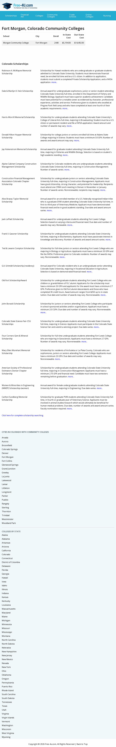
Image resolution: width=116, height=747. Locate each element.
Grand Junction (8, 468)
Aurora (5, 441)
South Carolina (8, 694)
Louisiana (6, 605)
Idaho (4, 585)
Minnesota (7, 624)
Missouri (6, 628)
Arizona (5, 546)
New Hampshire (9, 651)
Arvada (5, 437)
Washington (7, 725)
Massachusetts (8, 608)
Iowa (4, 581)
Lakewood (6, 480)
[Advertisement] (46, 52)
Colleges (39, 15)
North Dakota (8, 643)
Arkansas (6, 542)
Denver (5, 453)
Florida (5, 570)
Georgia (5, 574)
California (6, 550)
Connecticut (7, 558)
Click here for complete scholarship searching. (23, 415)
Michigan (6, 620)
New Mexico (7, 659)
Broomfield (7, 445)
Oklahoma (6, 675)
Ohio (4, 671)
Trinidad (5, 515)
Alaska (5, 535)
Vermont (6, 721)
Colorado (6, 554)
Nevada (5, 663)
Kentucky (6, 601)
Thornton (6, 511)
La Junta (5, 476)
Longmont (6, 492)
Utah (4, 710)
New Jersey (7, 655)
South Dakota (8, 698)
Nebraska (6, 647)
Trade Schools (72, 15)
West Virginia (8, 733)
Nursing (107, 15)
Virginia (5, 713)
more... (54, 82)
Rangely (5, 503)
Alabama (6, 539)
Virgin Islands (8, 717)
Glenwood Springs (10, 464)
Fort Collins (7, 461)
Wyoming (6, 737)
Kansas (5, 597)
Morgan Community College (16, 42)
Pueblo (5, 499)
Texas (4, 706)
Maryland (6, 612)
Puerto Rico (7, 686)
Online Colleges (89, 15)
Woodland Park (9, 523)
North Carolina (8, 640)
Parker (5, 496)
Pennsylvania (8, 682)
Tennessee (7, 702)
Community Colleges (52, 15)
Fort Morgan (7, 457)
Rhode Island (8, 690)
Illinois (5, 589)
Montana (6, 636)
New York (6, 667)
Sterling (5, 507)
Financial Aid (25, 15)
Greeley (5, 472)
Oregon (5, 678)
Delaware (6, 566)
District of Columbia (11, 562)
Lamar (5, 484)
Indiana (5, 593)
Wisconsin (6, 729)
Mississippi (7, 632)
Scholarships (11, 15)
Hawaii (5, 577)
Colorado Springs (10, 449)
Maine (5, 616)
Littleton (6, 488)
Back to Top (82, 744)
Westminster (7, 519)
